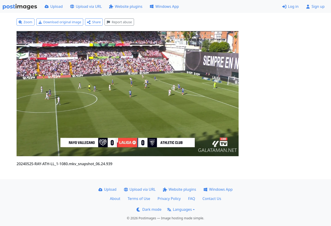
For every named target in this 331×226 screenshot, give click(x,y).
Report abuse (119, 22)
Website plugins (125, 6)
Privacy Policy (169, 198)
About (115, 198)
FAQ (191, 198)
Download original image (59, 22)
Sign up (315, 6)
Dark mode (149, 209)
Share (94, 22)
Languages (179, 209)
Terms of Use (139, 198)
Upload (54, 6)
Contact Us (212, 198)
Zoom (25, 22)
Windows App (164, 6)
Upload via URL (86, 6)
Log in (290, 6)
